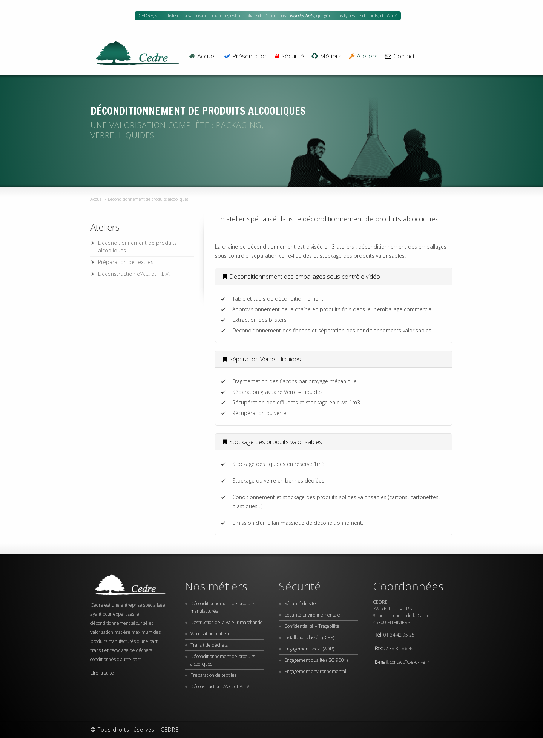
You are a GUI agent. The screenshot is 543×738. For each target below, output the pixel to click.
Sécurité (289, 56)
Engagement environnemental (315, 671)
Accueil (202, 56)
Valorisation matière (210, 633)
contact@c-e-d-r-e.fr (409, 662)
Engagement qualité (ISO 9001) (316, 660)
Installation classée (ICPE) (309, 637)
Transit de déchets (209, 645)
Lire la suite (102, 673)
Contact (400, 56)
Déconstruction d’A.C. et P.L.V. (134, 273)
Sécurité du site (300, 603)
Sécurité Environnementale (312, 615)
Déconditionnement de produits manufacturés (222, 607)
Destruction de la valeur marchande (226, 622)
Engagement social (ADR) (309, 649)
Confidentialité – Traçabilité (311, 626)
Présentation (246, 56)
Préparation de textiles (125, 262)
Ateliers (363, 56)
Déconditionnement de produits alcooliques (137, 246)
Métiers (326, 56)
